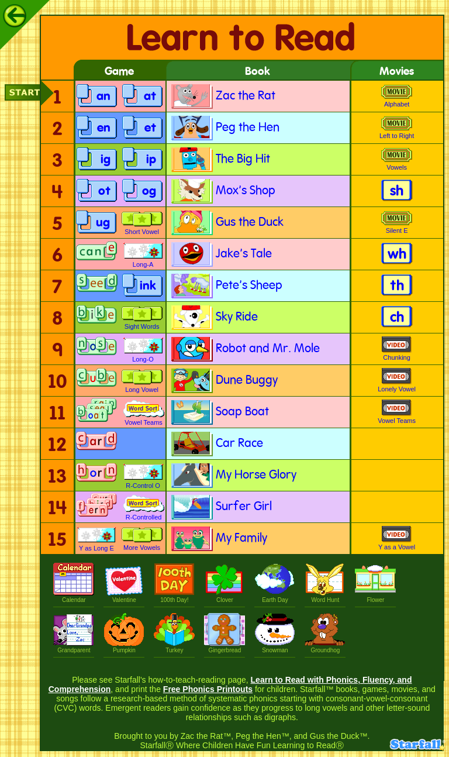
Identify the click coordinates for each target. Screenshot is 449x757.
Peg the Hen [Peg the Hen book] (224, 128)
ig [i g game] (105, 160)
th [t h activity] (397, 286)
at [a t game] (150, 96)
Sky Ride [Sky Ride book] (214, 317)
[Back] (14, 15)
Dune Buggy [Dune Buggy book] (224, 380)
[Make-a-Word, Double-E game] (97, 286)
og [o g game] (149, 191)
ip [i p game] (151, 160)
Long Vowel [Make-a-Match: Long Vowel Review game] (142, 381)
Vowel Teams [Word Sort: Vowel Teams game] (143, 413)
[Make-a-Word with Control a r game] (96, 444)
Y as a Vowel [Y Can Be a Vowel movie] (396, 538)
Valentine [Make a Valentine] (123, 596)
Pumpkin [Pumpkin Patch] (123, 647)
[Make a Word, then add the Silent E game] (96, 254)
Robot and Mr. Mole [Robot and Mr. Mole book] (245, 349)
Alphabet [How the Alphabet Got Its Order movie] (396, 96)
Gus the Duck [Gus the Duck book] (227, 222)
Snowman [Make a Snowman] (274, 647)
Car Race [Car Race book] (216, 444)
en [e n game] (103, 128)
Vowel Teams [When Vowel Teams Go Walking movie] (397, 412)
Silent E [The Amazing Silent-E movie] (396, 222)
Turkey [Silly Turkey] (174, 647)
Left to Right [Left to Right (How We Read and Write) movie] (396, 127)
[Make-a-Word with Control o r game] (96, 476)
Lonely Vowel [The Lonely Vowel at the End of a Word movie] (397, 380)
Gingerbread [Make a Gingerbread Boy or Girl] (224, 647)
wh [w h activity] (397, 254)
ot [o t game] (104, 191)
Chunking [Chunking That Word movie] (397, 348)
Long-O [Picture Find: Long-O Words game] (143, 350)
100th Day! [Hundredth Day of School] (174, 596)
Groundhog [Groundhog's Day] (325, 647)
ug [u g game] (103, 223)
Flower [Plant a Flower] (375, 596)
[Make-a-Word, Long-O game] (96, 349)
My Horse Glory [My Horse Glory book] (233, 475)
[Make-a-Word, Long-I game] (96, 318)
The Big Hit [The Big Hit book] (220, 159)
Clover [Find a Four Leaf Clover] (224, 596)
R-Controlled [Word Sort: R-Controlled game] (143, 508)
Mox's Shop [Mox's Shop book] (222, 191)
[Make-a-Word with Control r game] (96, 507)
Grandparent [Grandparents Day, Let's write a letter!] (73, 647)
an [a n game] (103, 96)
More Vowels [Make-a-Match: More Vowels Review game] (142, 539)
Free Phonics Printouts (208, 689)
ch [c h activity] (397, 318)
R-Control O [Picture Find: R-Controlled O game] (143, 476)
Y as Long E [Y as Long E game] (96, 539)
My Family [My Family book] (218, 538)
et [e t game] (150, 128)
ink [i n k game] (148, 286)
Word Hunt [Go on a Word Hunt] (325, 596)
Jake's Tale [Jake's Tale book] (221, 254)
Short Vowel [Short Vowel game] (142, 223)
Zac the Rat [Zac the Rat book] (222, 96)
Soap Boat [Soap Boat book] (219, 412)
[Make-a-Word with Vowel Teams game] (96, 412)
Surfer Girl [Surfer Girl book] (221, 507)
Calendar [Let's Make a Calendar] (73, 596)
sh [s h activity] (396, 191)
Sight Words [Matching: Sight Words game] (142, 318)
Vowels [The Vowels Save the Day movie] (396, 159)
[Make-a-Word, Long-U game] (96, 381)
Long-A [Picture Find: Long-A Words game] (143, 255)
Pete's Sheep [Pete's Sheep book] (226, 286)
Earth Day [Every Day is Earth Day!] (274, 596)
